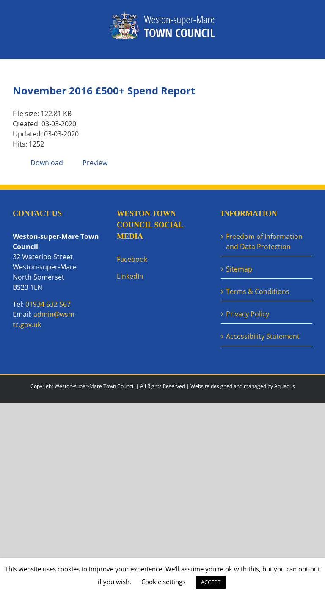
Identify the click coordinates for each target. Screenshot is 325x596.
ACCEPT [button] (210, 582)
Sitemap (239, 269)
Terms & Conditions (257, 291)
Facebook (132, 259)
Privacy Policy (247, 314)
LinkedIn (130, 276)
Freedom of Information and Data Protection (264, 241)
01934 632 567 (48, 304)
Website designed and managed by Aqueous (242, 386)
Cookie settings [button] (163, 581)
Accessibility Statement (263, 336)
